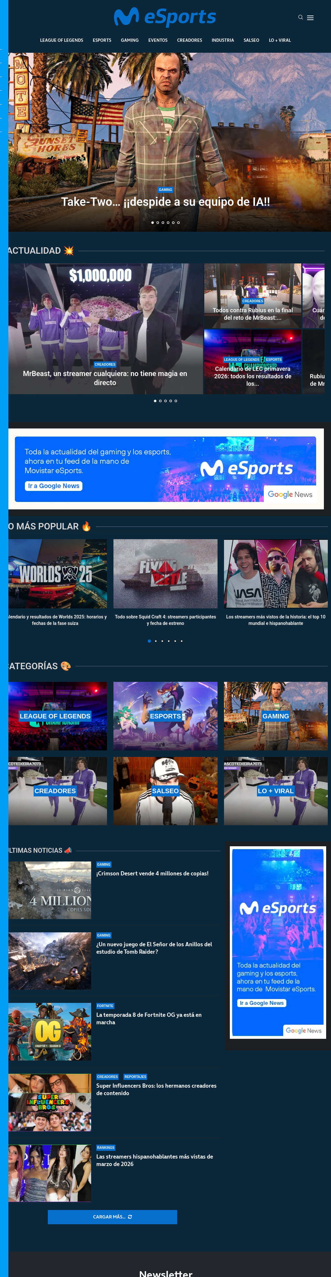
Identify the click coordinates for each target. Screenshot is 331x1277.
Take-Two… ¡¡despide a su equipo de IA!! (165, 202)
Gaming (130, 40)
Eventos (157, 40)
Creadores (189, 40)
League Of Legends (61, 40)
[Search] (300, 18)
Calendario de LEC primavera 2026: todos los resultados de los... (253, 376)
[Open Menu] (310, 18)
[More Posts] (112, 1217)
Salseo (251, 40)
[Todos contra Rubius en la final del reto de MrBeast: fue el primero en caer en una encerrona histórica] (252, 295)
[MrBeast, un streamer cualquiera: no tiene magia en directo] (105, 328)
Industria (223, 40)
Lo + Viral (280, 40)
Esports (102, 40)
